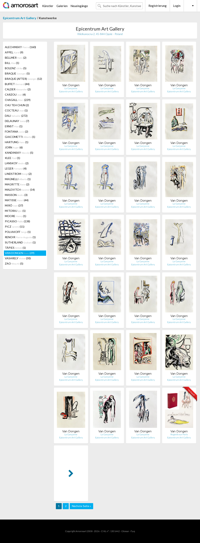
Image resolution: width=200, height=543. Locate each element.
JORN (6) (14, 147)
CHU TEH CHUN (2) (17, 105)
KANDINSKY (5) (19, 152)
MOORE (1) (15, 216)
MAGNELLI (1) (18, 179)
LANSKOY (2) (17, 163)
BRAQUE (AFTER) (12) (23, 78)
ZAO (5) (14, 263)
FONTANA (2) (16, 131)
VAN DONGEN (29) (19, 253)
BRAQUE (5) (17, 73)
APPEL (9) (14, 52)
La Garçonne (70, 88)
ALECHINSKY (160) (20, 47)
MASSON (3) (16, 195)
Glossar (125, 531)
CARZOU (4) (15, 94)
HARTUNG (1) (16, 142)
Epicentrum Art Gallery (19, 18)
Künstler (47, 6)
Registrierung (157, 5)
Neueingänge (79, 6)
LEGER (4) (16, 168)
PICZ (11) (14, 226)
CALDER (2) (18, 89)
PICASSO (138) (17, 221)
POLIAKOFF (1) (18, 231)
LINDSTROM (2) (18, 173)
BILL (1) (12, 63)
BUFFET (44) (17, 84)
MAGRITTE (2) (17, 184)
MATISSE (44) (17, 200)
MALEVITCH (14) (20, 189)
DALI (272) (16, 115)
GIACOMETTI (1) (20, 136)
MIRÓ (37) (14, 205)
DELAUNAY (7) (17, 121)
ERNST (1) (13, 126)
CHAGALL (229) (17, 99)
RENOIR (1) (20, 237)
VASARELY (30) (18, 258)
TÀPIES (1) (15, 247)
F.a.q (133, 531)
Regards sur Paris (179, 434)
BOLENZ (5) (15, 68)
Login (176, 5)
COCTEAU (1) (16, 110)
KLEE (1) (12, 158)
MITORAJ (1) (15, 210)
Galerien (62, 6)
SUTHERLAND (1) (20, 242)
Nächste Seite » (81, 506)
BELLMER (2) (15, 57)
